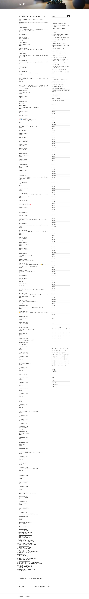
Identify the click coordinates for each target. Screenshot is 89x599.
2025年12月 (54, 120)
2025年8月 (54, 128)
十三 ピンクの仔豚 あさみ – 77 (25, 570)
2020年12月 (54, 248)
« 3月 (55, 340)
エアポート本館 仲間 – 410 (24, 559)
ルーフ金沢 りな (54, 371)
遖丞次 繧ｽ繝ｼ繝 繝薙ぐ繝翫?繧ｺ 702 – (59, 81)
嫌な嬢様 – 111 (22, 554)
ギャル (67, 348)
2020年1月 (54, 271)
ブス (27, 578)
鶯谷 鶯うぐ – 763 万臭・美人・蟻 (58, 48)
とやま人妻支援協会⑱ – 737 (24, 530)
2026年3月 (54, 113)
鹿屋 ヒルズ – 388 (22, 536)
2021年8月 (54, 231)
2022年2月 (54, 218)
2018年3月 (54, 314)
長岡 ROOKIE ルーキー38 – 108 (25, 532)
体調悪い (31, 578)
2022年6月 (54, 209)
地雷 (37, 578)
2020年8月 (54, 256)
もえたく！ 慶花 (54, 372)
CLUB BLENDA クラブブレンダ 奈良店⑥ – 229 (28, 551)
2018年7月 (54, 305)
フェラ (53, 352)
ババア (65, 350)
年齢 (40, 578)
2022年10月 (54, 201)
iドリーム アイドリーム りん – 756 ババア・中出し (29, 562)
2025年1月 (54, 143)
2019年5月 (54, 288)
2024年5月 (54, 160)
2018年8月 (54, 303)
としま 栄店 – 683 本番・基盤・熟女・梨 (59, 43)
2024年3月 (54, 164)
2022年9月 (54, 203)
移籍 (59, 363)
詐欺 (62, 365)
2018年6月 (54, 307)
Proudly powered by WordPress (24, 596)
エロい (60, 348)
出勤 (33, 578)
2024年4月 (54, 162)
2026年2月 (54, 115)
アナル (56, 348)
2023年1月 (54, 194)
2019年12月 (54, 273)
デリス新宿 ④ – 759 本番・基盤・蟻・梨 (59, 23)
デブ (57, 350)
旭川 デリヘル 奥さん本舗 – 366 (25, 535)
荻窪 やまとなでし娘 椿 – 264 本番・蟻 (59, 69)
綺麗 (65, 363)
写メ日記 (67, 354)
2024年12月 (54, 145)
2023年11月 (54, 173)
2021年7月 (54, 233)
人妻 (60, 354)
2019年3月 (54, 292)
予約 (57, 354)
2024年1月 (54, 169)
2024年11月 (54, 147)
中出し (53, 354)
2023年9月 (54, 177)
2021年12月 (54, 222)
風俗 (65, 365)
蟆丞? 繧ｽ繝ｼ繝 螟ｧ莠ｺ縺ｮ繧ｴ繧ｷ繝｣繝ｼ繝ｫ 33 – (60, 79)
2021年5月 (54, 237)
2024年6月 (54, 158)
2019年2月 (54, 295)
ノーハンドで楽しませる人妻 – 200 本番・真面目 (60, 37)
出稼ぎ (35, 578)
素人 (62, 363)
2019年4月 (54, 290)
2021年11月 (54, 224)
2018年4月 (54, 312)
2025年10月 (54, 124)
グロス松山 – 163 (22, 539)
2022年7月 (54, 207)
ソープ (53, 350)
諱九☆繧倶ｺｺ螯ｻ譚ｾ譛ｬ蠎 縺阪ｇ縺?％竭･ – (59, 84)
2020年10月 (54, 252)
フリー (57, 352)
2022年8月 (54, 205)
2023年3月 (54, 190)
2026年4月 (54, 111)
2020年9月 (54, 254)
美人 (68, 363)
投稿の (54, 382)
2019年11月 (54, 275)
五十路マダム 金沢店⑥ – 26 (24, 561)
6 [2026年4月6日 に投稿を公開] (52, 332)
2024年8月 (54, 154)
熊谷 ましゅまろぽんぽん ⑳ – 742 (26, 540)
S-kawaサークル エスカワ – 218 (25, 565)
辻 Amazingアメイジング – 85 (25, 550)
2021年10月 (54, 226)
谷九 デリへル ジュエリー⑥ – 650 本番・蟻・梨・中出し (30, 563)
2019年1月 (54, 297)
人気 (29, 578)
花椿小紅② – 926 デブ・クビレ (25, 566)
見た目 (59, 365)
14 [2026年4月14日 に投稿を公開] (55, 334)
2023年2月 (54, 192)
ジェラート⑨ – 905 (23, 533)
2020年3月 (54, 267)
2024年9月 (54, 152)
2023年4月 (54, 188)
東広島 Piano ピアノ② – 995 (25, 556)
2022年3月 (54, 216)
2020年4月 (54, 265)
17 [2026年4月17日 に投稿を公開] (63, 334)
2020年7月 (54, 258)
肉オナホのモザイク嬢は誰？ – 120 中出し (59, 21)
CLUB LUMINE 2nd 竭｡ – (56, 98)
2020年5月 (54, 263)
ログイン (53, 380)
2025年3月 (54, 139)
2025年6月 (54, 132)
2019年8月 (54, 282)
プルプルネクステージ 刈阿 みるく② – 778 (27, 541)
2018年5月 (54, 310)
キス (63, 348)
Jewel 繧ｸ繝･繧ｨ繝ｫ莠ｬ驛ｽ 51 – (57, 93)
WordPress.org (54, 386)
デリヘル (21, 578)
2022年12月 (54, 196)
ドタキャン (24, 578)
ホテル (64, 352)
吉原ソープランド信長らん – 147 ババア (59, 53)
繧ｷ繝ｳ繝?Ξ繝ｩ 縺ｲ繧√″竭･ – (57, 96)
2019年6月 (54, 286)
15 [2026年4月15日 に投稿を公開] (58, 334)
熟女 (53, 363)
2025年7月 (54, 130)
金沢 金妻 (53, 369)
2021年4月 (54, 239)
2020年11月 (54, 250)
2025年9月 (54, 126)
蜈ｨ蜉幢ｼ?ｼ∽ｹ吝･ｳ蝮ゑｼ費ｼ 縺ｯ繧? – (58, 100)
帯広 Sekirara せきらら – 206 (25, 547)
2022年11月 (54, 199)
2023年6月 (54, 184)
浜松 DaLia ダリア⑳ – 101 (24, 548)
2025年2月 (54, 141)
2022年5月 (54, 211)
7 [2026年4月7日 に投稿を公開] (55, 332)
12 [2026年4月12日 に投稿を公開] (69, 332)
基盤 (66, 356)
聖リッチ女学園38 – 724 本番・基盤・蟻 (59, 57)
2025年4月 (54, 137)
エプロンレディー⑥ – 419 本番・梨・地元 (27, 544)
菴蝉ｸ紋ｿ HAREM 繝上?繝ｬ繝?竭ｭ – (58, 88)
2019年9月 (54, 280)
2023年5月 (54, 186)
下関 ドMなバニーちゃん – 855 (25, 552)
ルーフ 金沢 (54, 370)
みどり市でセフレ (22, 526)
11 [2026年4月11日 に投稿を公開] (66, 332)
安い (38, 578)
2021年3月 (54, 241)
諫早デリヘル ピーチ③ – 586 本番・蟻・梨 (27, 558)
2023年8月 (54, 179)
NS (52, 348)
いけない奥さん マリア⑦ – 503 (25, 543)
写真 (53, 356)
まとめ (53, 323)
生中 (56, 363)
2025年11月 (54, 122)
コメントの (55, 384)
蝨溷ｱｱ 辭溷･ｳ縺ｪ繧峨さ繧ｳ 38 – (57, 86)
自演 (53, 365)
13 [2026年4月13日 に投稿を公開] (52, 334)
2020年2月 (54, 269)
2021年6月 (54, 235)
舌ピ (42, 578)
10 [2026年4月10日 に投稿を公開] (63, 332)
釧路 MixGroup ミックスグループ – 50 (27, 569)
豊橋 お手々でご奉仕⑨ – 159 (25, 567)
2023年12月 (54, 171)
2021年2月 (54, 243)
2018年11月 (54, 301)
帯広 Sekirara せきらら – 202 (25, 555)
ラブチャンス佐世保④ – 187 (24, 537)
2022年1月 (54, 220)
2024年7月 (54, 156)
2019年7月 (54, 284)
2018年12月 (54, 299)
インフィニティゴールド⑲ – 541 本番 (58, 55)
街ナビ (22, 4)
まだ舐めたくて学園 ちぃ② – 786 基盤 (59, 28)
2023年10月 (54, 175)
